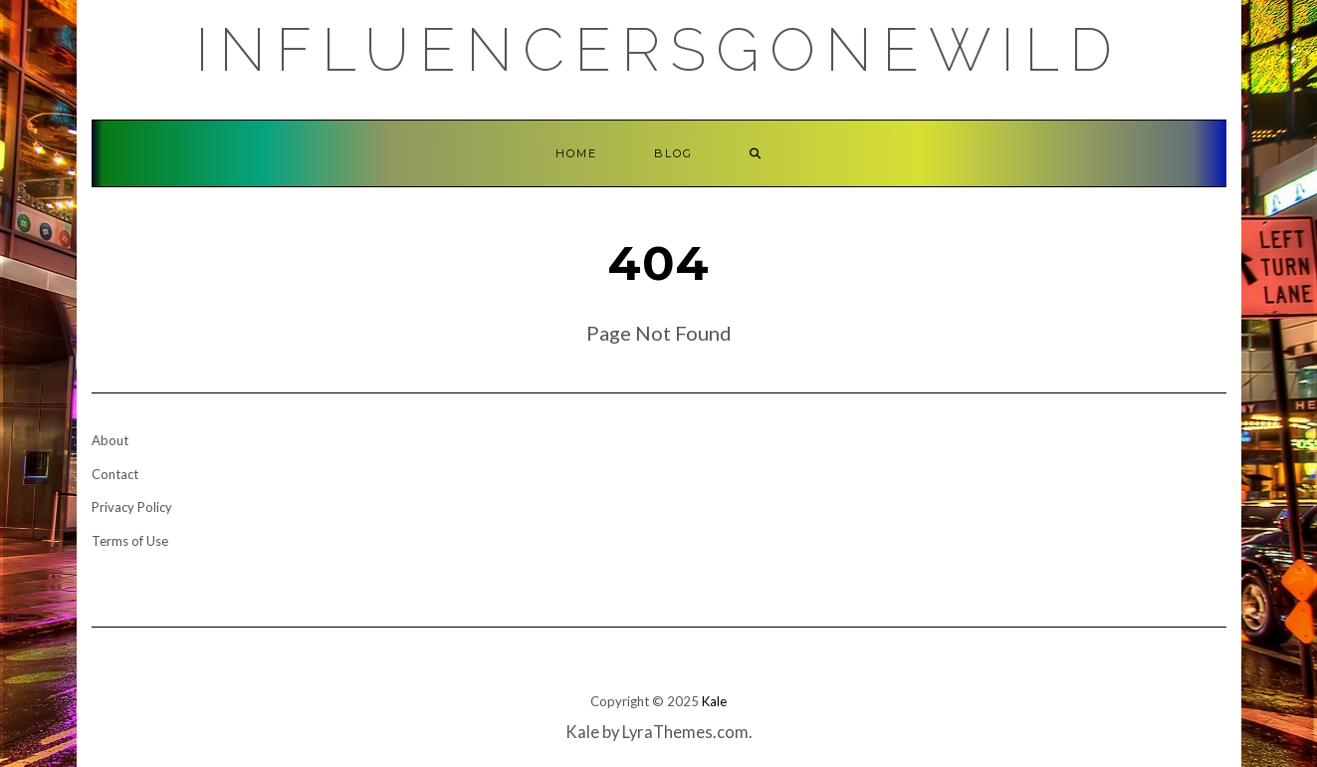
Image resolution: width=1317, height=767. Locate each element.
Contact (115, 474)
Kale (714, 701)
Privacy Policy (132, 507)
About (110, 440)
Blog (673, 153)
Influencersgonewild (658, 50)
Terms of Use (130, 541)
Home (576, 153)
